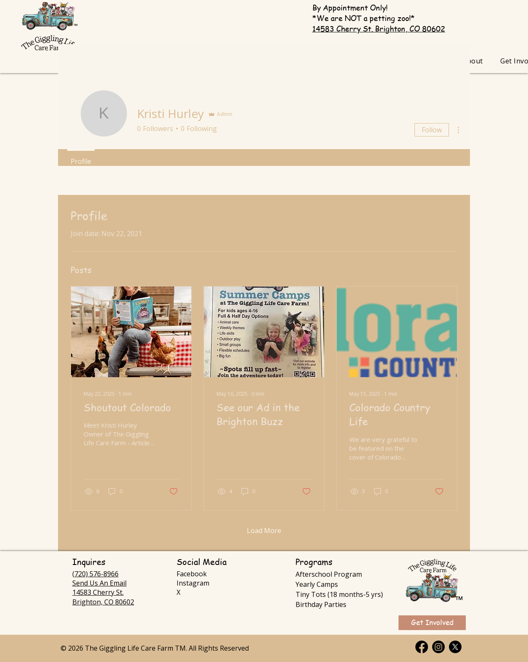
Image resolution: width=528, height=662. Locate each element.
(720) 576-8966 (95, 573)
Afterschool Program (329, 574)
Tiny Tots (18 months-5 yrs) (339, 594)
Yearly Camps (317, 584)
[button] (473, 61)
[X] (455, 647)
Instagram (193, 583)
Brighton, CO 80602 (103, 602)
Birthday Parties (321, 604)
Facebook (192, 573)
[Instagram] (438, 647)
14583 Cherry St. (98, 592)
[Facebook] (421, 647)
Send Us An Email (99, 583)
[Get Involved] (432, 622)
